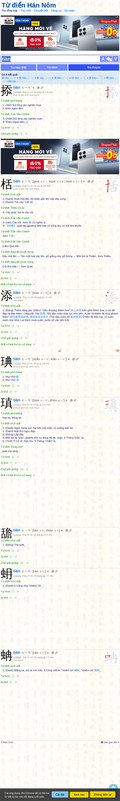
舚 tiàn (96, 85)
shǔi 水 (40, 312)
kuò (73, 196)
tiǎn (58, 414)
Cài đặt (60, 794)
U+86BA (17, 712)
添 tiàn (43, 85)
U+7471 (17, 460)
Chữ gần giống (14, 141)
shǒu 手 (40, 99)
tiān (40, 307)
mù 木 (39, 200)
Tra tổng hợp (10, 10)
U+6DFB (17, 312)
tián (40, 455)
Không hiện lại (102, 794)
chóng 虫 (41, 631)
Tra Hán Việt (18, 75)
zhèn (57, 455)
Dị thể (9, 293)
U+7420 (17, 419)
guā (40, 196)
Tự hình (10, 135)
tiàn (22, 95)
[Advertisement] (60, 37)
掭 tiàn (9, 85)
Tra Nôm (52, 74)
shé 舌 (40, 590)
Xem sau (79, 794)
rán (39, 626)
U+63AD (17, 99)
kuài (57, 196)
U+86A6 (17, 631)
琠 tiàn (61, 85)
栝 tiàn (26, 85)
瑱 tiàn (78, 85)
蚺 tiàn (16, 88)
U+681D (17, 200)
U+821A (17, 590)
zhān (52, 585)
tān (38, 585)
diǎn (41, 414)
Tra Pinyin (93, 74)
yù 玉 (39, 419)
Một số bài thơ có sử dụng (18, 299)
